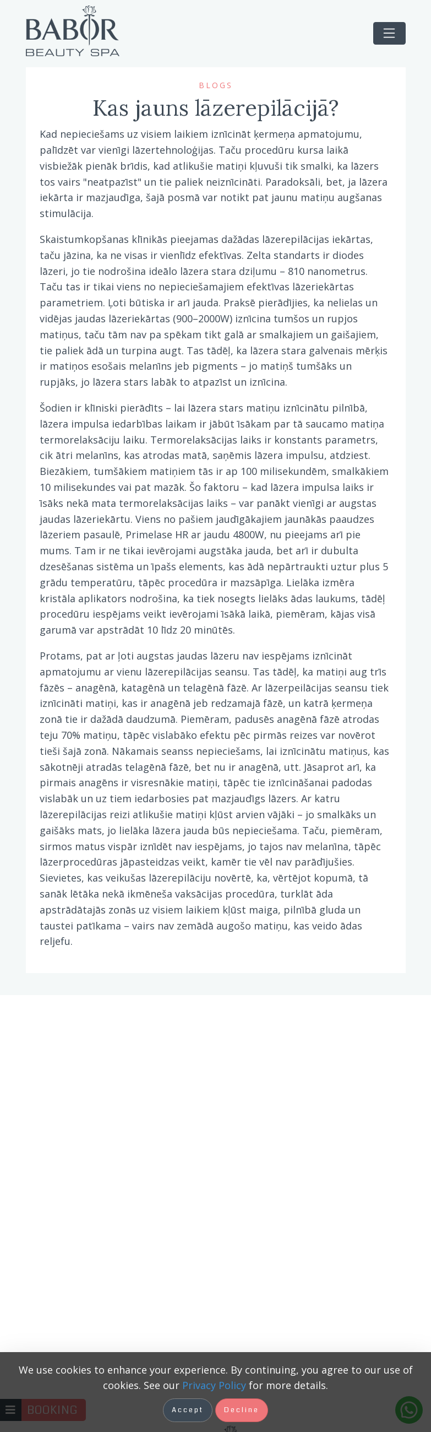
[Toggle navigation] (389, 33)
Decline (241, 1410)
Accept (188, 1410)
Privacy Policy (214, 1385)
